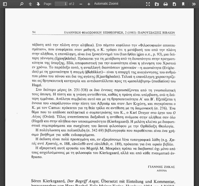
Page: (48, 4)
